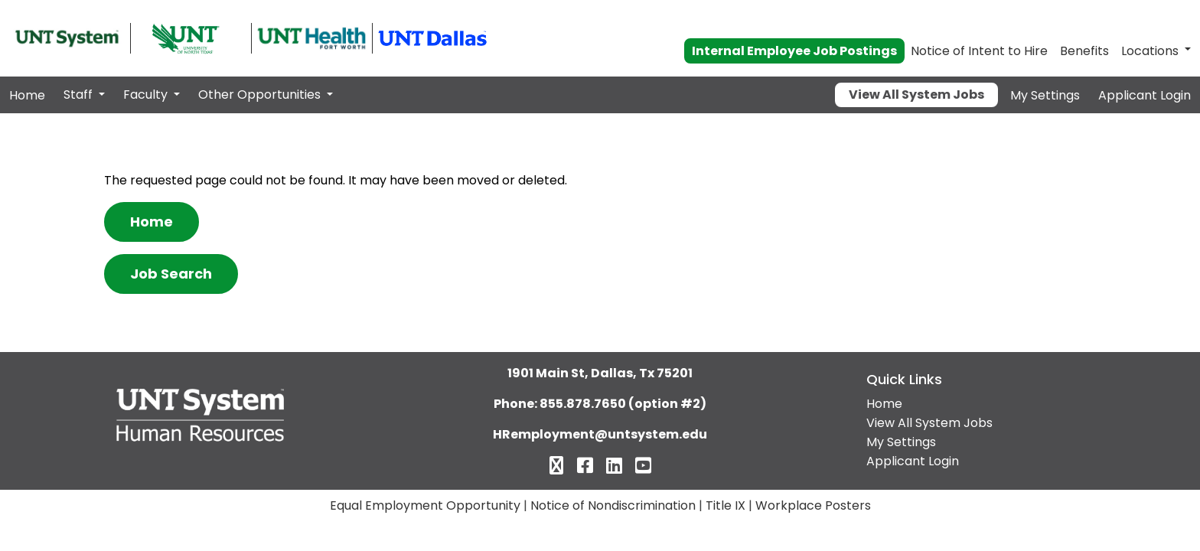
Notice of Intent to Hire (979, 51)
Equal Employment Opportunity (425, 505)
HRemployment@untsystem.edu (600, 434)
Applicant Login (1144, 95)
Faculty (147, 94)
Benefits (1084, 51)
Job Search (171, 273)
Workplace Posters (813, 505)
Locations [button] (1150, 51)
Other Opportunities (261, 94)
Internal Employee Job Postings (794, 51)
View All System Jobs (916, 94)
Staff (80, 94)
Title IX (725, 505)
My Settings (1045, 95)
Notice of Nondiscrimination (613, 505)
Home (27, 95)
